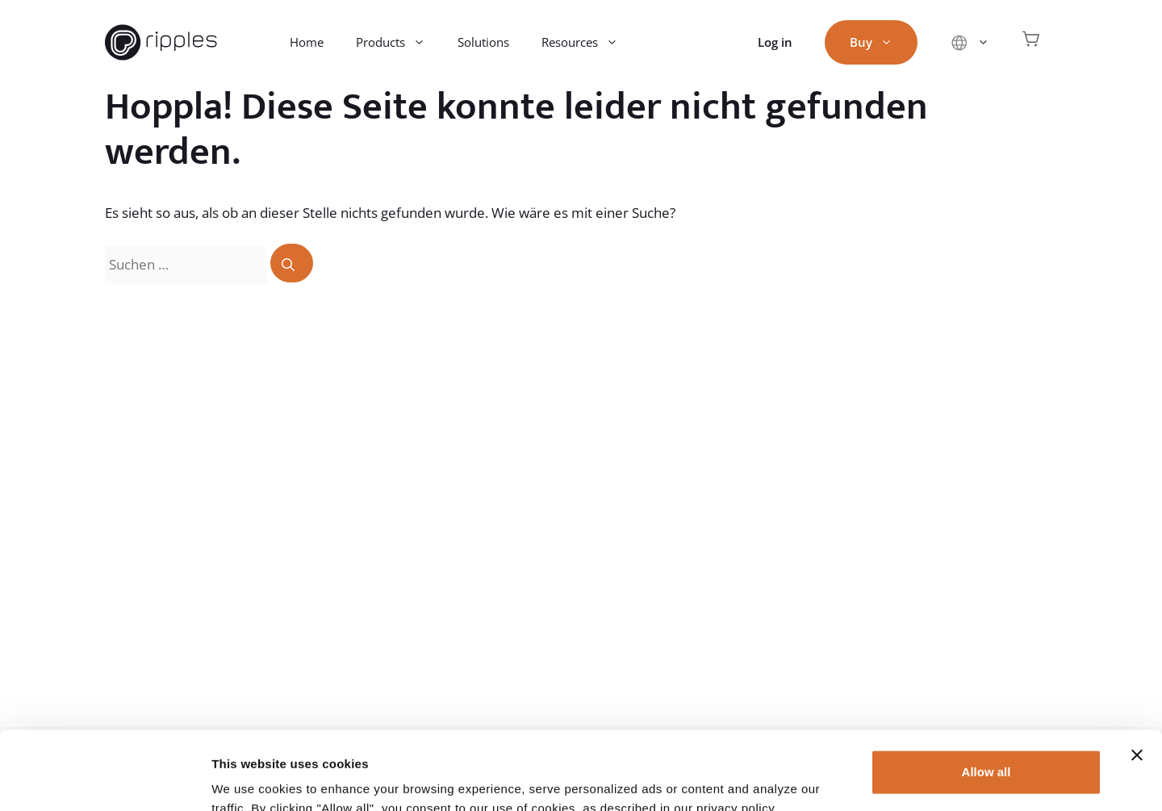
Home (307, 42)
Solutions (483, 42)
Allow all (986, 698)
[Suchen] (291, 263)
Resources (587, 42)
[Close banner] (1137, 682)
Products (398, 42)
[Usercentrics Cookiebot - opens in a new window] (104, 779)
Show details (248, 779)
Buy (879, 42)
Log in (775, 42)
